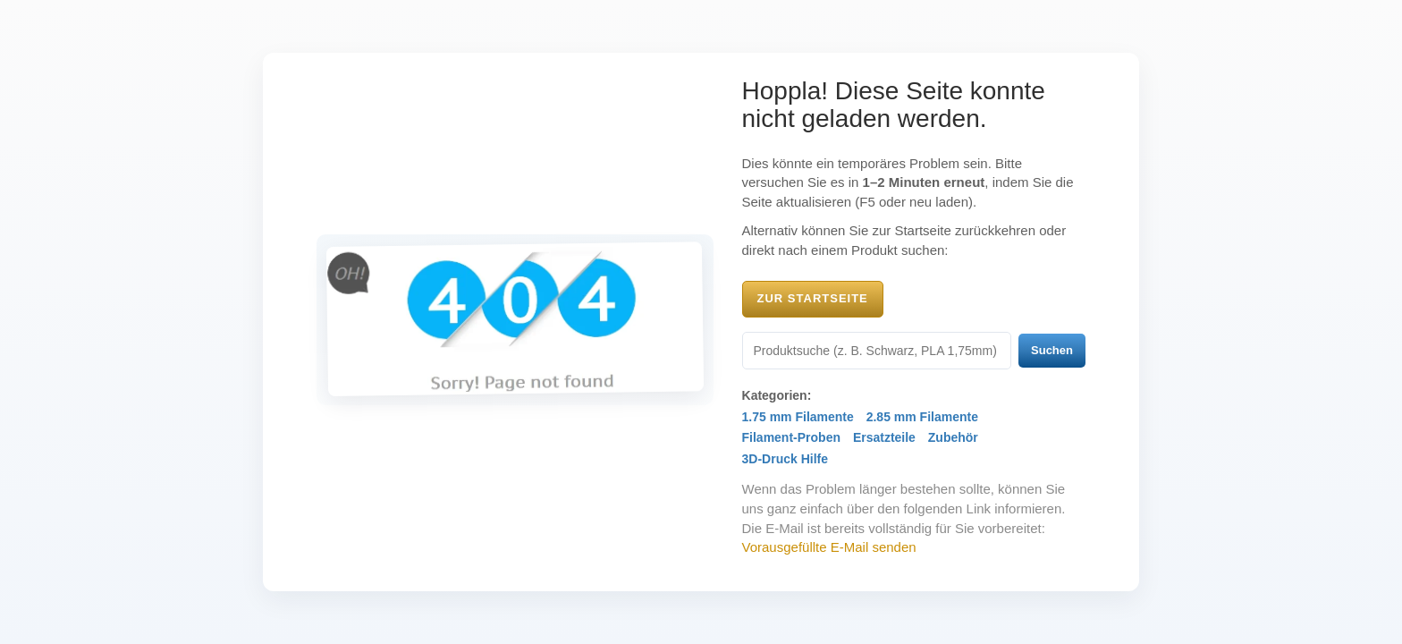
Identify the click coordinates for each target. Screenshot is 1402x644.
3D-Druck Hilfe (785, 459)
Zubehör (953, 437)
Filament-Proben (791, 437)
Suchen (1052, 350)
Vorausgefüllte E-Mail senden (829, 547)
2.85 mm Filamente (922, 417)
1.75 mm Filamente (798, 417)
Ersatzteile (884, 437)
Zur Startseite (812, 298)
